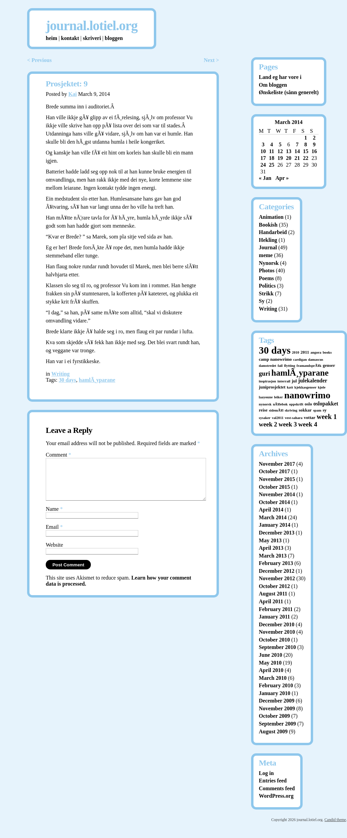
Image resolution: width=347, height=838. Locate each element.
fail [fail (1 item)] (280, 366)
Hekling (268, 240)
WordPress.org (276, 796)
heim (51, 38)
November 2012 (277, 578)
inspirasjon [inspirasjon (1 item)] (267, 381)
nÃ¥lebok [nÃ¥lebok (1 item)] (280, 404)
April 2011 (271, 601)
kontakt (70, 38)
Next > (211, 60)
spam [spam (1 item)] (317, 410)
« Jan (265, 178)
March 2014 (273, 517)
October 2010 (274, 640)
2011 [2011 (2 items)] (305, 352)
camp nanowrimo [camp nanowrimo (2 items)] (275, 359)
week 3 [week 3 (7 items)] (288, 424)
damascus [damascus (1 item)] (315, 359)
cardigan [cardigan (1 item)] (300, 359)
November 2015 (277, 479)
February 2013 (276, 563)
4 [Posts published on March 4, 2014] (271, 144)
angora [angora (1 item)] (315, 352)
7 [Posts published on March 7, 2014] (297, 144)
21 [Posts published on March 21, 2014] (297, 158)
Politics (267, 286)
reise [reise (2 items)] (263, 410)
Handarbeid (273, 232)
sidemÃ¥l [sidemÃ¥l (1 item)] (276, 410)
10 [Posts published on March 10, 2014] (263, 151)
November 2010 (277, 632)
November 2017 (277, 464)
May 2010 (270, 663)
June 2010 (270, 655)
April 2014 (271, 509)
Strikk (266, 293)
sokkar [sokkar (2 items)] (305, 410)
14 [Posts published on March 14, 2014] (297, 151)
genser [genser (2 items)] (329, 365)
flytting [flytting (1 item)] (289, 366)
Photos (266, 270)
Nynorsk (269, 263)
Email (54, 535)
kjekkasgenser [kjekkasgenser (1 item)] (305, 387)
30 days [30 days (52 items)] (275, 350)
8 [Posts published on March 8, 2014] (305, 144)
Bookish (268, 225)
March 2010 (273, 678)
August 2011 (273, 593)
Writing (60, 374)
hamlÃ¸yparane (97, 380)
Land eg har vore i (280, 77)
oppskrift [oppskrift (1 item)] (296, 404)
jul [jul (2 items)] (294, 380)
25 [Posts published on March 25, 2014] (271, 165)
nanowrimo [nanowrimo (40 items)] (307, 395)
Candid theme (335, 820)
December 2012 (276, 571)
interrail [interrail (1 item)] (284, 381)
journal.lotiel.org (92, 25)
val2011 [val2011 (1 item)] (277, 418)
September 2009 (277, 724)
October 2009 (274, 716)
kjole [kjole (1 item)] (322, 387)
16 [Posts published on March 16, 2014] (314, 151)
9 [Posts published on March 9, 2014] (314, 144)
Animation (271, 217)
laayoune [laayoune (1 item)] (266, 397)
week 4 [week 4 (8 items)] (307, 424)
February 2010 (276, 685)
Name (54, 517)
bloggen (114, 38)
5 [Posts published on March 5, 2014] (280, 144)
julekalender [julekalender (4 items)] (312, 380)
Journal (268, 247)
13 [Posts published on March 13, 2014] (288, 151)
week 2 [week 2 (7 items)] (268, 424)
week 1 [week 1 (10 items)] (327, 416)
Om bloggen (273, 85)
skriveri (92, 38)
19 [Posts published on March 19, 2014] (280, 158)
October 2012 (274, 586)
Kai (72, 94)
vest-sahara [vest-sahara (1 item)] (294, 418)
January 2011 (274, 617)
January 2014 (274, 525)
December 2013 (276, 533)
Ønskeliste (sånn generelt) (289, 92)
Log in (266, 773)
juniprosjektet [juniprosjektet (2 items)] (272, 387)
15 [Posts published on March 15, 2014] (305, 151)
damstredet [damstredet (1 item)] (267, 366)
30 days (67, 380)
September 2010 (277, 647)
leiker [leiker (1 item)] (278, 397)
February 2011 (276, 609)
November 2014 (277, 494)
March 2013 (273, 556)
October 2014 (274, 502)
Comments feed (277, 788)
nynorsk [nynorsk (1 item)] (265, 404)
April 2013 (271, 548)
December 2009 (276, 701)
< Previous (39, 60)
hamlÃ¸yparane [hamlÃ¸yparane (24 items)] (300, 372)
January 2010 (274, 693)
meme (266, 255)
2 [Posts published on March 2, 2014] (314, 138)
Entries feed (273, 780)
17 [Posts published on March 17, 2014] (263, 158)
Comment (58, 455)
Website (54, 553)
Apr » (282, 178)
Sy (262, 301)
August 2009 (273, 731)
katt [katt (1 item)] (290, 387)
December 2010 (276, 624)
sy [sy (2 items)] (325, 410)
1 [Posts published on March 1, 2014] (305, 138)
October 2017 (274, 471)
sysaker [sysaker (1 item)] (264, 418)
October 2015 (274, 487)
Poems (266, 278)
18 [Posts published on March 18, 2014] (271, 158)
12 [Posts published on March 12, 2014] (280, 151)
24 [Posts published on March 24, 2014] (263, 165)
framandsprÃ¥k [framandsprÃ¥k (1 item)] (309, 366)
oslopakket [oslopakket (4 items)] (325, 403)
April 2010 (271, 670)
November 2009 (277, 708)
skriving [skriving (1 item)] (291, 410)
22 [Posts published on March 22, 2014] (305, 158)
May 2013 (270, 540)
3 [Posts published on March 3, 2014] (263, 144)
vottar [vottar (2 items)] (309, 417)
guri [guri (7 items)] (264, 373)
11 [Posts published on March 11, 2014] (271, 151)
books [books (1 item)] (327, 352)
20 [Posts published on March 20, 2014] (288, 158)
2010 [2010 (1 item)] (295, 352)
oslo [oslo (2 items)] (308, 403)
